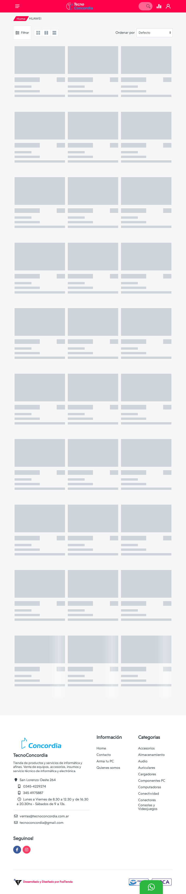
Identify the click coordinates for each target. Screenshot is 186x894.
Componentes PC (151, 780)
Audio (142, 761)
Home (21, 19)
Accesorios (146, 748)
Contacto (103, 755)
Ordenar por (125, 32)
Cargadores (147, 774)
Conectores (147, 800)
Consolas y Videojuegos (147, 807)
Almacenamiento (151, 755)
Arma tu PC (105, 761)
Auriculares (146, 768)
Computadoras (149, 787)
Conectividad (148, 793)
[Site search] (141, 6)
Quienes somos (108, 768)
